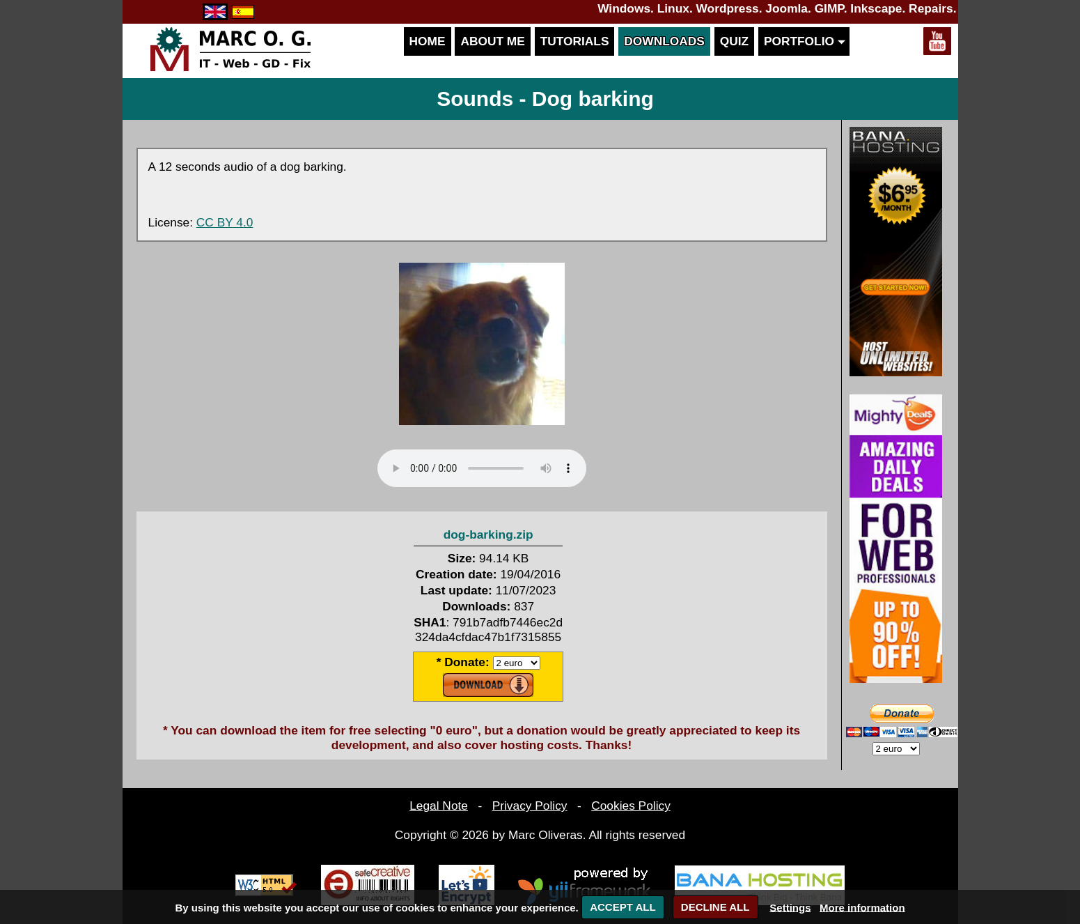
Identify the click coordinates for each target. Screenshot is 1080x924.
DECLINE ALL (715, 907)
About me (492, 41)
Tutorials (574, 41)
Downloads (664, 41)
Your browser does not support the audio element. (481, 468)
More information (862, 907)
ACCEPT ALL (622, 907)
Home (427, 41)
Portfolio (804, 41)
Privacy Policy (530, 806)
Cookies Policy (631, 806)
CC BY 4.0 (224, 222)
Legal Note (438, 806)
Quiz (734, 41)
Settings (790, 907)
